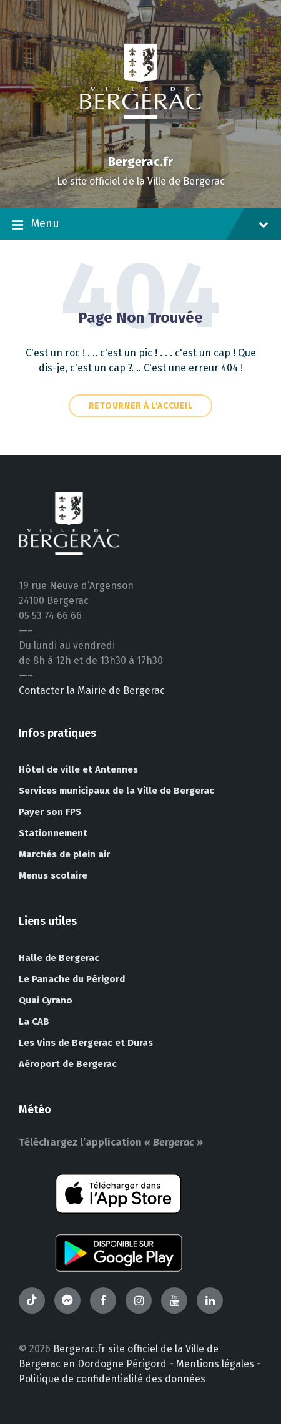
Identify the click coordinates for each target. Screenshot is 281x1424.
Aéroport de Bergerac (68, 1064)
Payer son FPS (50, 811)
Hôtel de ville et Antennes (78, 769)
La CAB (34, 1021)
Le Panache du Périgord (72, 979)
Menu (140, 225)
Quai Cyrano (45, 1000)
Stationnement (53, 833)
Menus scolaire (53, 875)
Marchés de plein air (64, 854)
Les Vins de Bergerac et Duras (86, 1042)
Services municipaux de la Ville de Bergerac (116, 790)
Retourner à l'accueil (141, 406)
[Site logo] (140, 140)
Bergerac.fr (140, 161)
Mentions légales (215, 1364)
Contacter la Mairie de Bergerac (92, 690)
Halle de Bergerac (59, 957)
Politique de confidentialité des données (112, 1379)
